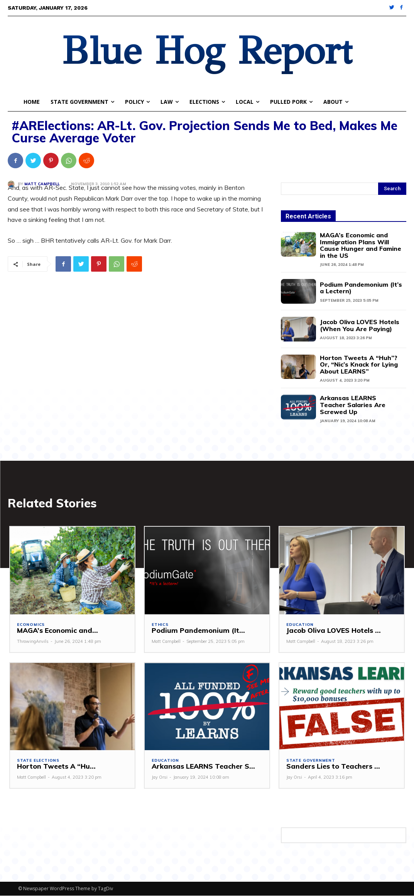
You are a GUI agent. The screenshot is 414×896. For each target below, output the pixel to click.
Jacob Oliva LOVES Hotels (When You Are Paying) (359, 325)
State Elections (38, 761)
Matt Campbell (42, 184)
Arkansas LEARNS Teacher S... (202, 767)
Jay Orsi (159, 777)
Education (300, 625)
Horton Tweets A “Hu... (55, 767)
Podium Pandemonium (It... (195, 631)
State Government (310, 761)
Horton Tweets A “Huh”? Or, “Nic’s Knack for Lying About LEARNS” (359, 364)
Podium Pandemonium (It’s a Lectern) (361, 288)
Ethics (160, 625)
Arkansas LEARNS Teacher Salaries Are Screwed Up (352, 404)
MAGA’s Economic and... (56, 631)
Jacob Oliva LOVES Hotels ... (331, 631)
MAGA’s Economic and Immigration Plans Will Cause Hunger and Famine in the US (360, 245)
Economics (31, 625)
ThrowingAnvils (33, 641)
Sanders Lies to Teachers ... (331, 767)
